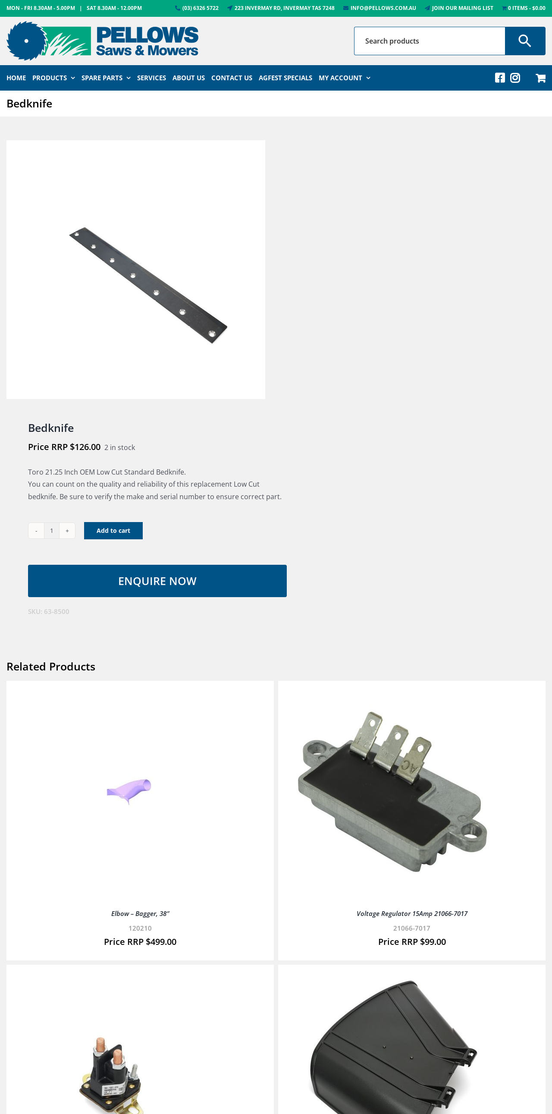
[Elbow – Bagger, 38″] (118, 691)
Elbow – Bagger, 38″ (140, 913)
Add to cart (113, 530)
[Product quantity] (52, 530)
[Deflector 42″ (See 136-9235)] (390, 975)
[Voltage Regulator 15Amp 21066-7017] (390, 691)
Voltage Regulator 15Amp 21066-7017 (412, 913)
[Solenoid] (118, 975)
